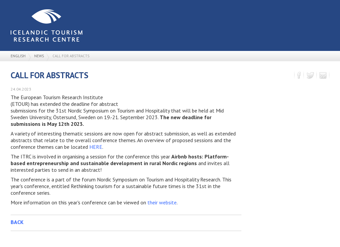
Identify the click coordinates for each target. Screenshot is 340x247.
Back (17, 222)
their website (162, 202)
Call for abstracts (70, 56)
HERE (95, 146)
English (18, 56)
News (39, 56)
